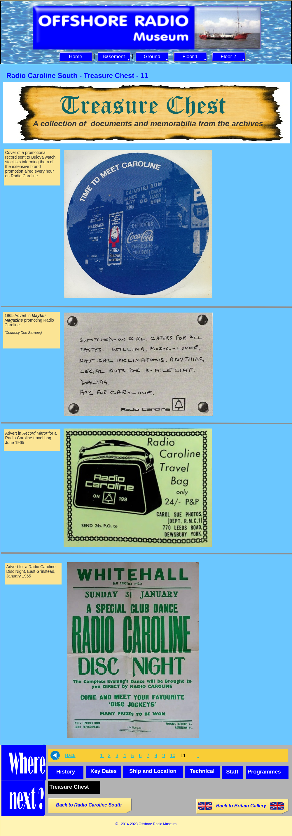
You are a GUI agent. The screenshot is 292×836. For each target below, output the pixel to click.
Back (70, 755)
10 (172, 755)
